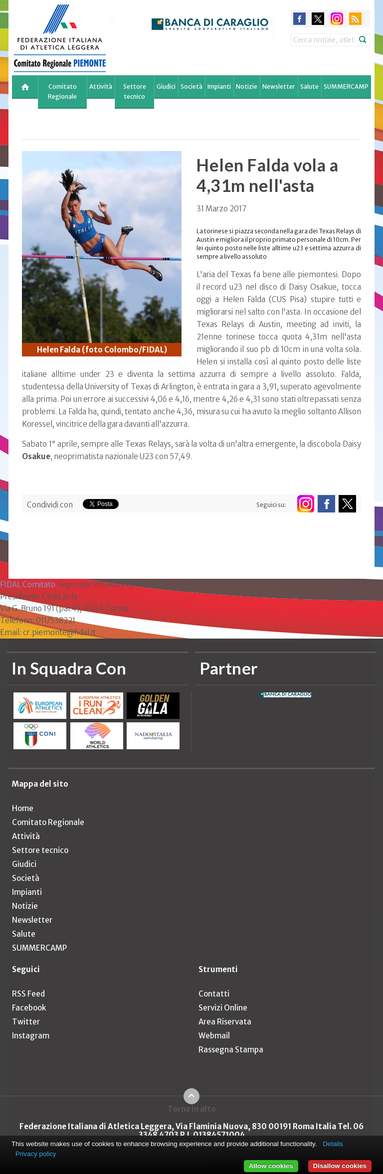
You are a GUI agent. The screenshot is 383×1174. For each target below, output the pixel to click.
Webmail (214, 1035)
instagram (337, 18)
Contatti (213, 994)
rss (355, 18)
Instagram (30, 1035)
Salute (309, 86)
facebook (299, 18)
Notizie (246, 86)
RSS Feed (28, 994)
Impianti (219, 86)
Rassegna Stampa (230, 1049)
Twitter (26, 1021)
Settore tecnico (134, 91)
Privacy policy (35, 1154)
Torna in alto (192, 1108)
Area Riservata (224, 1021)
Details (333, 1144)
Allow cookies (271, 1166)
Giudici (166, 86)
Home (22, 808)
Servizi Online (222, 1007)
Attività (100, 86)
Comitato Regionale (62, 91)
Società (191, 86)
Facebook (29, 1007)
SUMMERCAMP (346, 86)
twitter (318, 18)
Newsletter (278, 86)
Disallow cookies (340, 1166)
